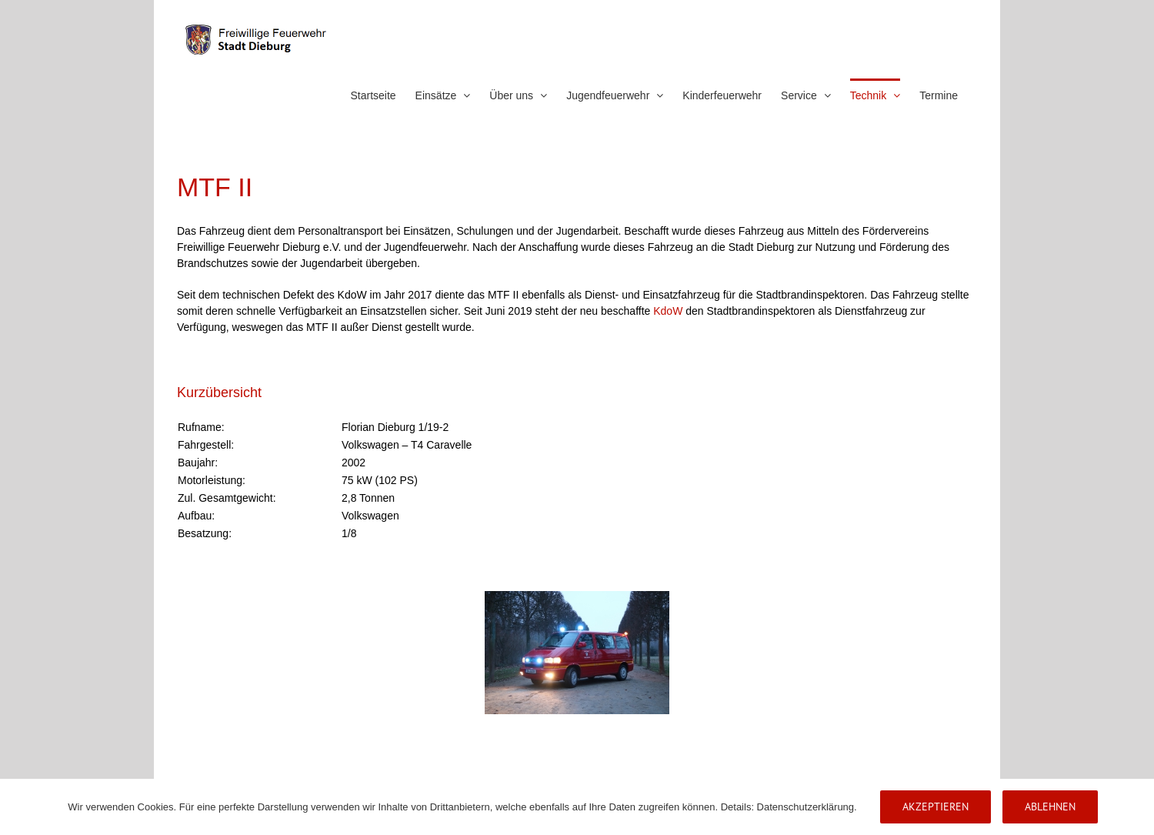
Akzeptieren (935, 806)
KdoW (667, 311)
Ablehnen (1050, 806)
